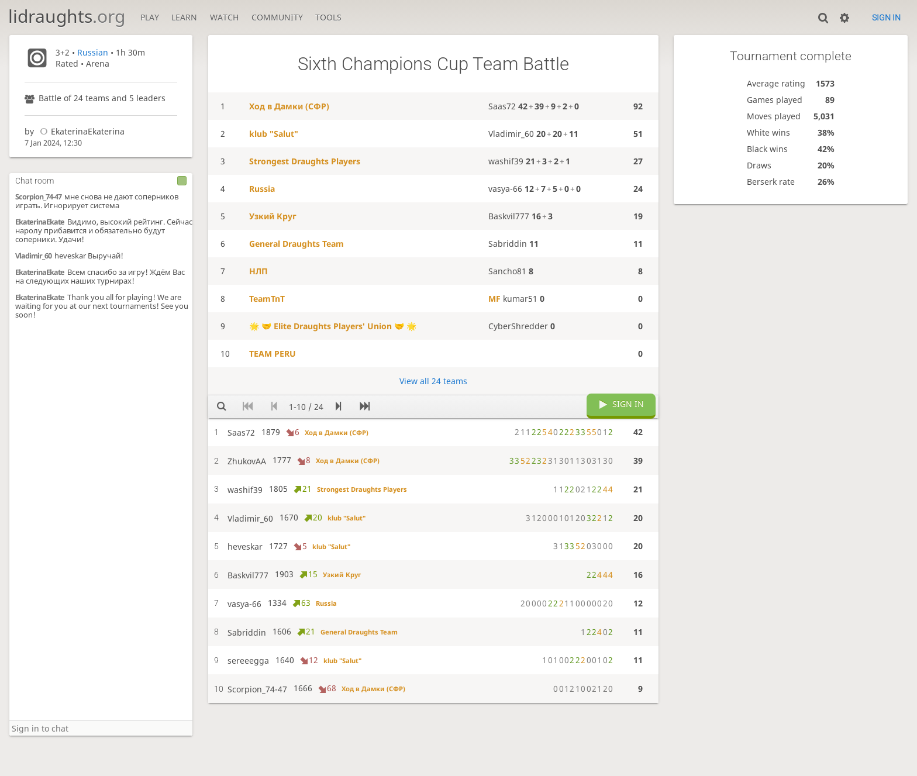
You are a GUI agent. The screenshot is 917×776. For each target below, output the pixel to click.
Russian (92, 52)
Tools (328, 17)
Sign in (886, 17)
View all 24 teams (433, 381)
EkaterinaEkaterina (80, 131)
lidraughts (66, 16)
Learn (184, 17)
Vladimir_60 (33, 256)
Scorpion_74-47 (38, 197)
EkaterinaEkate (39, 222)
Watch (224, 17)
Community (277, 17)
